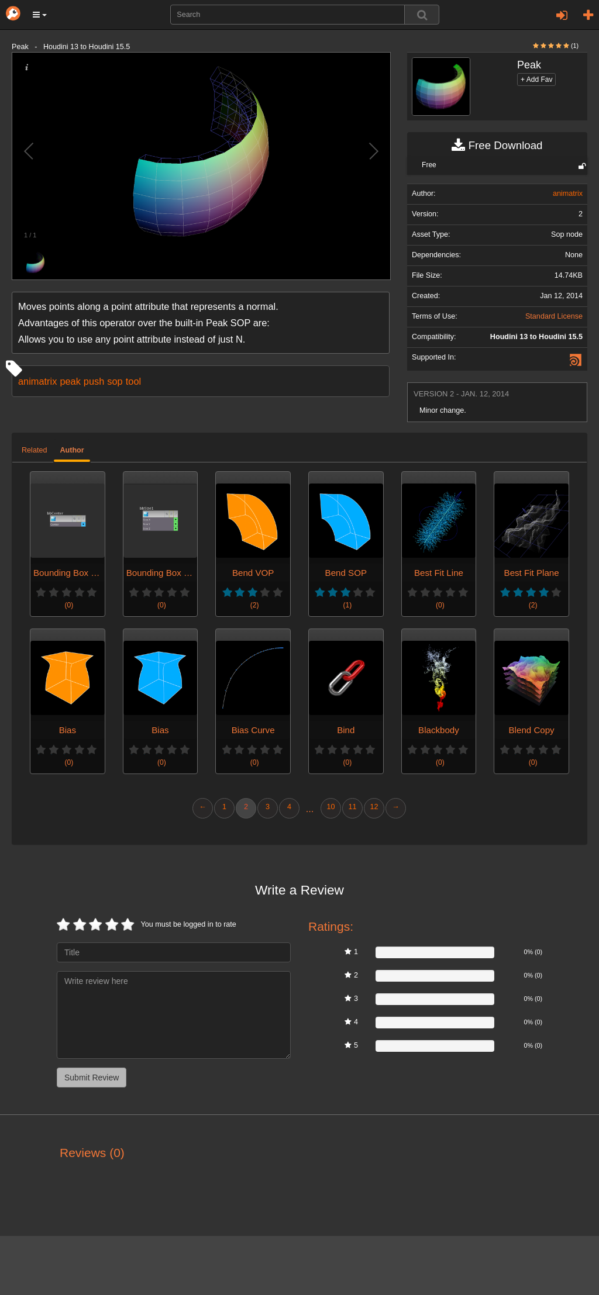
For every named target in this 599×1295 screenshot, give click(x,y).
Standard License (554, 316)
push (94, 381)
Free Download (497, 145)
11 (352, 807)
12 (374, 807)
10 (330, 807)
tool (133, 381)
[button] (40, 14)
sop (114, 381)
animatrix (37, 381)
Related (34, 450)
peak (70, 381)
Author (72, 450)
